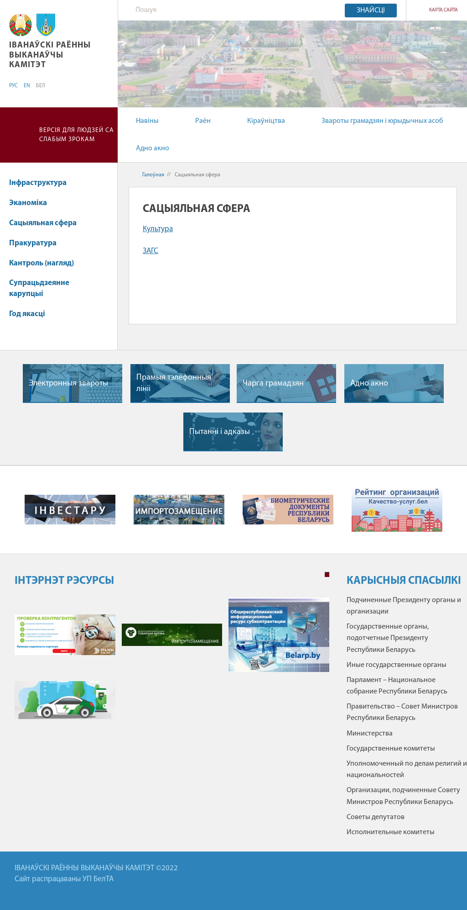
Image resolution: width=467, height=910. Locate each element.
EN (27, 86)
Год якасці (27, 314)
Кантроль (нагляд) (41, 263)
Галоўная (153, 175)
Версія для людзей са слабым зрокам (76, 135)
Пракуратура (33, 243)
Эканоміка (32, 203)
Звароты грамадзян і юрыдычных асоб (382, 121)
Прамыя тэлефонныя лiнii (173, 383)
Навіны (147, 121)
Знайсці (371, 10)
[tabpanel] (172, 663)
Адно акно (152, 148)
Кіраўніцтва (266, 121)
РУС (13, 86)
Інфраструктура (42, 183)
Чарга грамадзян (273, 383)
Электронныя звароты (68, 383)
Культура (158, 229)
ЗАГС (150, 251)
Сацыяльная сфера (47, 223)
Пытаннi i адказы (219, 432)
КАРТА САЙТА (443, 10)
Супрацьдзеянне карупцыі (39, 288)
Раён (203, 121)
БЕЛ (40, 86)
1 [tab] (327, 574)
